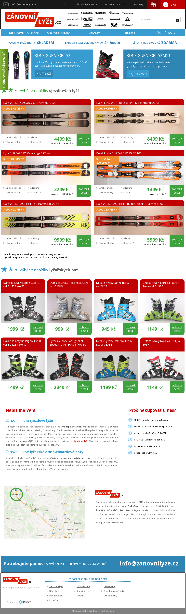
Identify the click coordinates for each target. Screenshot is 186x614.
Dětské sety (109, 586)
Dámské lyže (55, 590)
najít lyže (44, 73)
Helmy (80, 595)
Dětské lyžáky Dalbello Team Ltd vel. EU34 (114, 342)
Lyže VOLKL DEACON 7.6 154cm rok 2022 (29, 103)
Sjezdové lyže (56, 586)
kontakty (138, 4)
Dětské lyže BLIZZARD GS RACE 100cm (121, 153)
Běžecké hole (56, 595)
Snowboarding (59, 33)
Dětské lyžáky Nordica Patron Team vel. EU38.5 (161, 284)
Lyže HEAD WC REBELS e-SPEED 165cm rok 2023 (127, 103)
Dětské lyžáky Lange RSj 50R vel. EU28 (113, 284)
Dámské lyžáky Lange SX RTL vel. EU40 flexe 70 (21, 284)
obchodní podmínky (86, 4)
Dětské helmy (110, 595)
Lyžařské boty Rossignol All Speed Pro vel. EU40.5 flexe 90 (68, 342)
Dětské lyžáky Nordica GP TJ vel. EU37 (162, 342)
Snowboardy (83, 590)
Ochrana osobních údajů (84, 610)
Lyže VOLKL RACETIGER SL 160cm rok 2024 (31, 204)
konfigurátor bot (35, 468)
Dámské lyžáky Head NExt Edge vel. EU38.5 (69, 284)
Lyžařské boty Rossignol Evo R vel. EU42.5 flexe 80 (22, 342)
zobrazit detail (84, 140)
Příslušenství (165, 33)
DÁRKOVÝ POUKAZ (115, 4)
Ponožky (53, 600)
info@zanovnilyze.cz (24, 4)
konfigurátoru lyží (78, 441)
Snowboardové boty (114, 590)
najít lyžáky (137, 74)
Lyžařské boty (83, 586)
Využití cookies (106, 610)
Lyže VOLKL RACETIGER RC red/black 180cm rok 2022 (130, 204)
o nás (65, 4)
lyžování (24, 33)
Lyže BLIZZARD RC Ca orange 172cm (26, 153)
